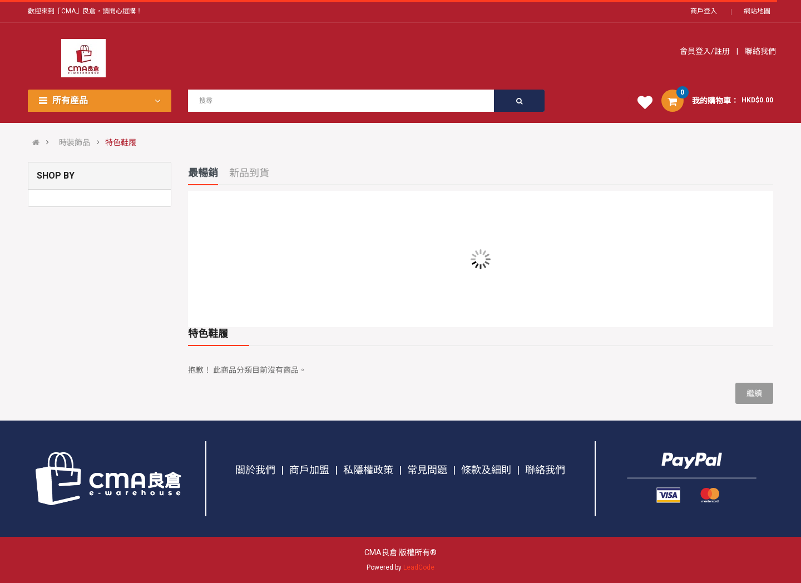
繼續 (754, 393)
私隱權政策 (368, 470)
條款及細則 (486, 470)
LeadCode (418, 567)
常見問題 (427, 470)
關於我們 (255, 470)
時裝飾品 (74, 142)
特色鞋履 (120, 142)
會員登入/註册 (705, 51)
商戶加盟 (309, 470)
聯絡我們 (759, 51)
